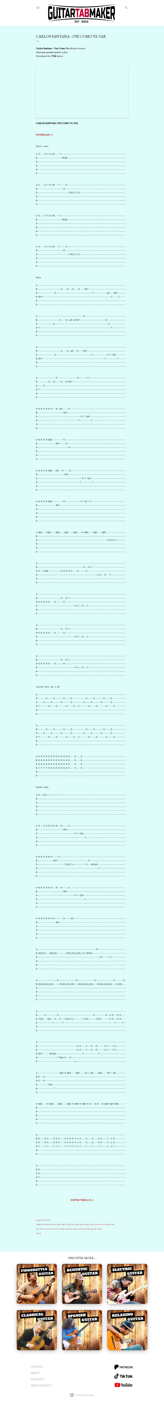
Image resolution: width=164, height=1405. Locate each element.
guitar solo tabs (86, 1224)
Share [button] (38, 1233)
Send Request (41, 1385)
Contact (37, 1366)
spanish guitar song (92, 1229)
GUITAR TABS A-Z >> (82, 1200)
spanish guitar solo (73, 1229)
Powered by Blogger (82, 1395)
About (36, 1373)
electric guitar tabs (69, 1224)
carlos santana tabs (51, 1224)
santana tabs (58, 1229)
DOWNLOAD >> (44, 134)
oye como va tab (43, 1229)
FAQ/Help (37, 1379)
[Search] (126, 7)
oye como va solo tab (104, 1224)
